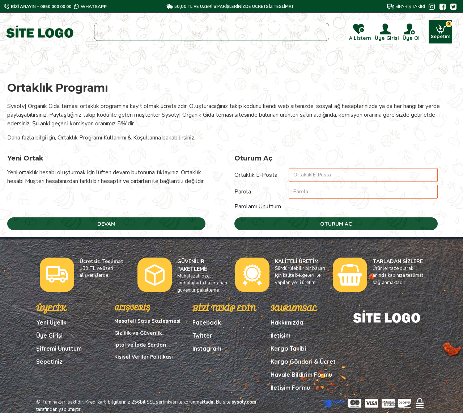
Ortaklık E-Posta (255, 175)
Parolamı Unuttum (257, 206)
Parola (242, 192)
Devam (106, 223)
